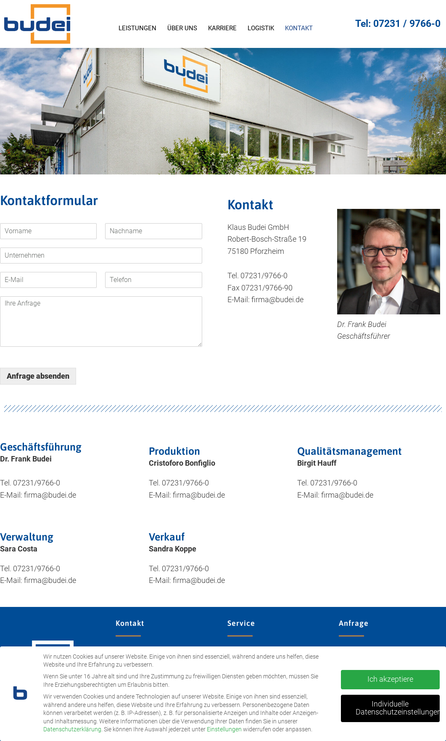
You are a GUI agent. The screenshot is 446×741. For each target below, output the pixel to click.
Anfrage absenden (38, 376)
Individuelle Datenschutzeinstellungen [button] (398, 708)
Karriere (222, 28)
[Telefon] (153, 280)
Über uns (182, 28)
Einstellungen (224, 729)
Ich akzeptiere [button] (390, 679)
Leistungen (137, 28)
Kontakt (299, 28)
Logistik (261, 28)
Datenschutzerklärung (72, 729)
